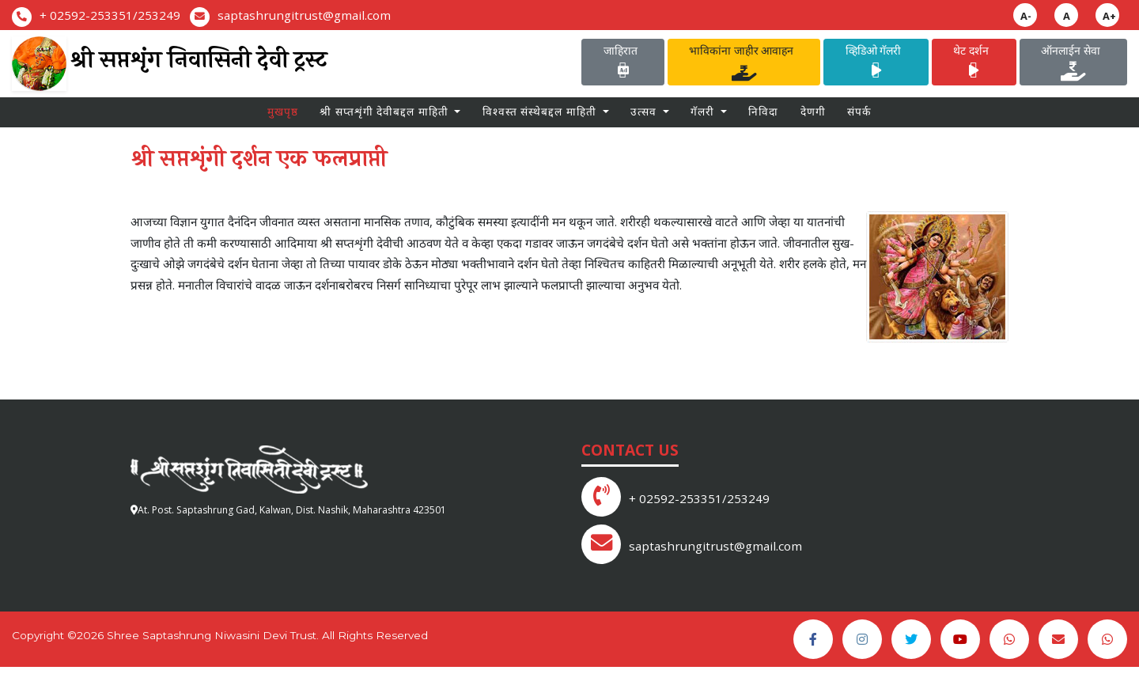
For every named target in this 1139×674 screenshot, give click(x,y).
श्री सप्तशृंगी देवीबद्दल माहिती (386, 117)
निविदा (763, 117)
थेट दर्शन (973, 63)
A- (1025, 16)
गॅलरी (704, 117)
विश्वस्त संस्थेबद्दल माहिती (541, 117)
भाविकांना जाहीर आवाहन (744, 63)
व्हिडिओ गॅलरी (876, 63)
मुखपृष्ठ (282, 117)
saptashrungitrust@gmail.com (304, 15)
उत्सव (645, 117)
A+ (1109, 16)
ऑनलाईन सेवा (1073, 63)
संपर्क (859, 117)
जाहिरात (623, 63)
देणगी (813, 117)
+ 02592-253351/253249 (110, 15)
